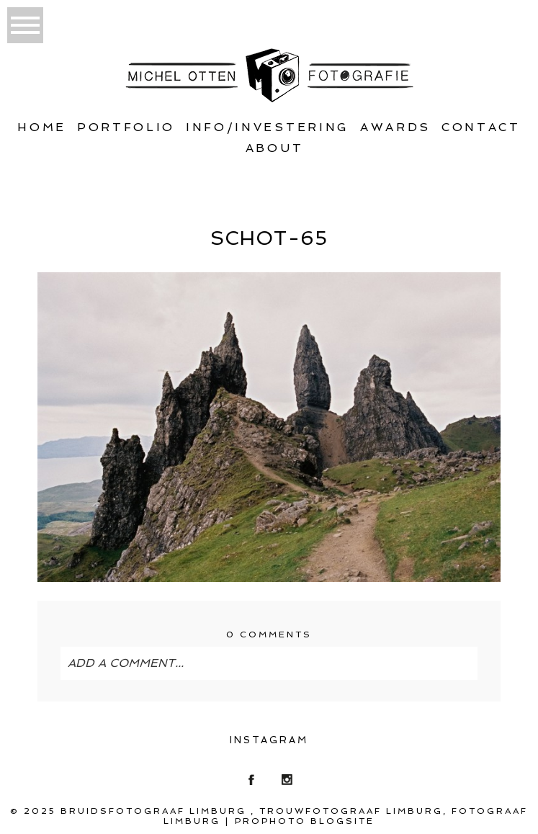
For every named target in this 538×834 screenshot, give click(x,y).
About (274, 148)
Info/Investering (267, 127)
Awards (395, 127)
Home (41, 127)
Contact (481, 127)
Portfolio (126, 127)
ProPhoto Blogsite (305, 821)
